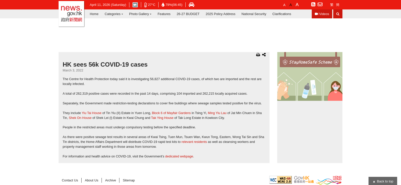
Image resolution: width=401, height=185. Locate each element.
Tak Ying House (162, 118)
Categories (112, 14)
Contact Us (70, 180)
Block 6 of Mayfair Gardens (171, 113)
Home (94, 14)
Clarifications (281, 14)
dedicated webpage (179, 156)
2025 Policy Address (220, 14)
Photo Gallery (139, 14)
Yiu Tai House (92, 113)
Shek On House (80, 118)
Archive (110, 180)
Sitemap (129, 180)
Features (164, 14)
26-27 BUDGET (188, 14)
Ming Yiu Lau (217, 113)
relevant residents (194, 142)
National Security (253, 14)
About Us (91, 180)
